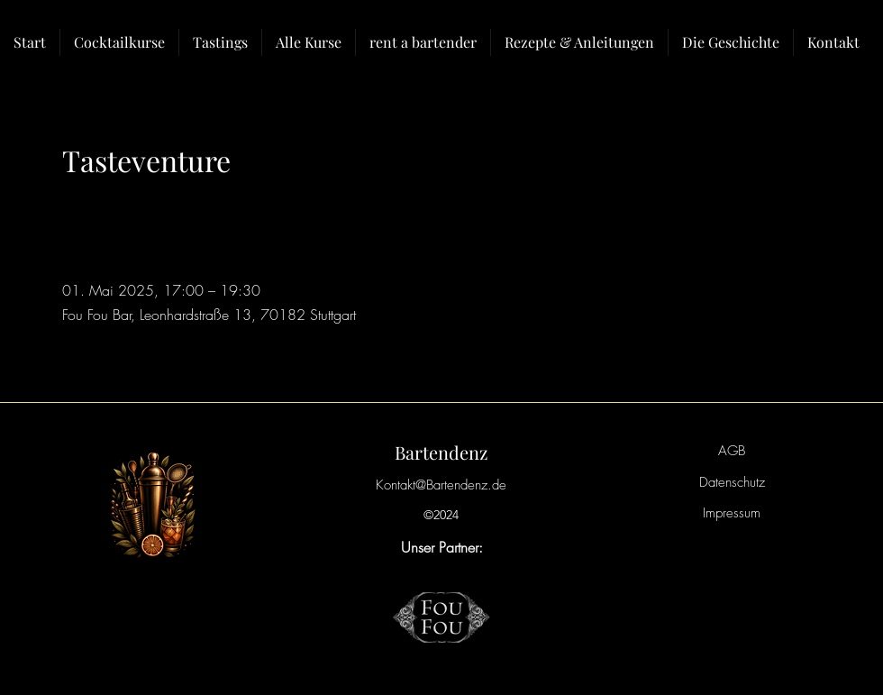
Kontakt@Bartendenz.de (441, 485)
